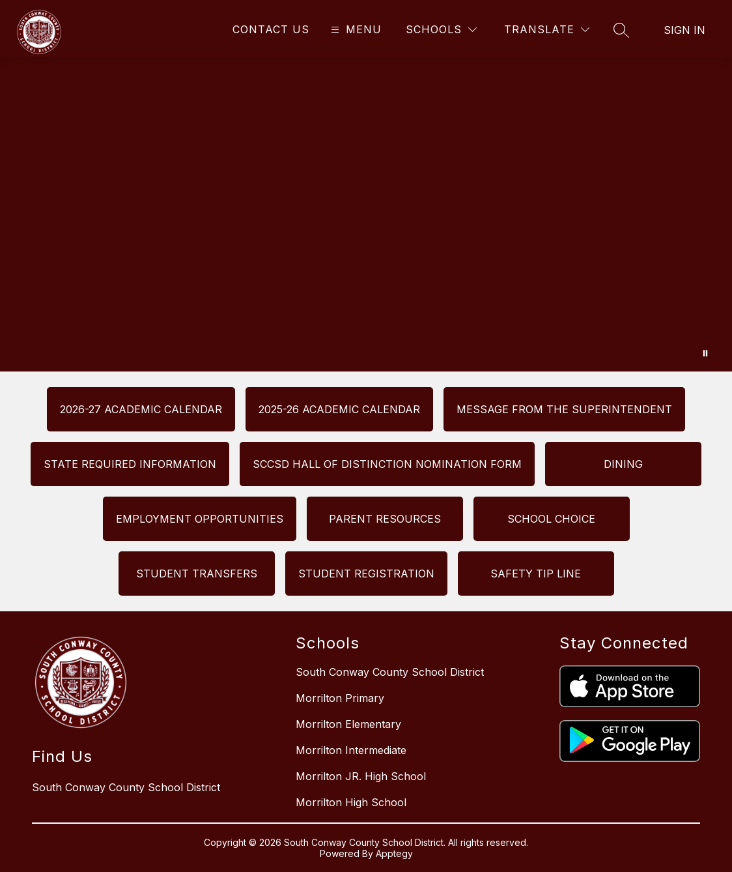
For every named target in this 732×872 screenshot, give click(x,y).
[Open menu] (355, 30)
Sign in (684, 29)
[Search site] (621, 30)
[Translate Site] (547, 30)
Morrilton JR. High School (361, 776)
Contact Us (270, 29)
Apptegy (394, 853)
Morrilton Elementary (348, 724)
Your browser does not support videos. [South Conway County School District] (366, 214)
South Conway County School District (390, 671)
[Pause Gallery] (705, 353)
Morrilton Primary (340, 698)
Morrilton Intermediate (351, 750)
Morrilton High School (351, 802)
